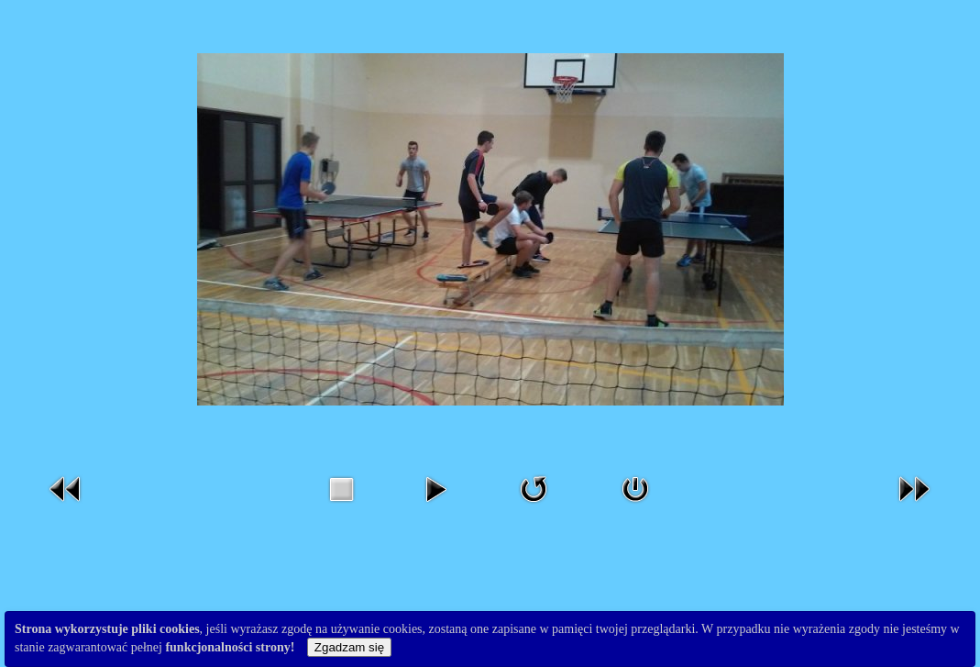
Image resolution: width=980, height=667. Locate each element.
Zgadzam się (349, 647)
